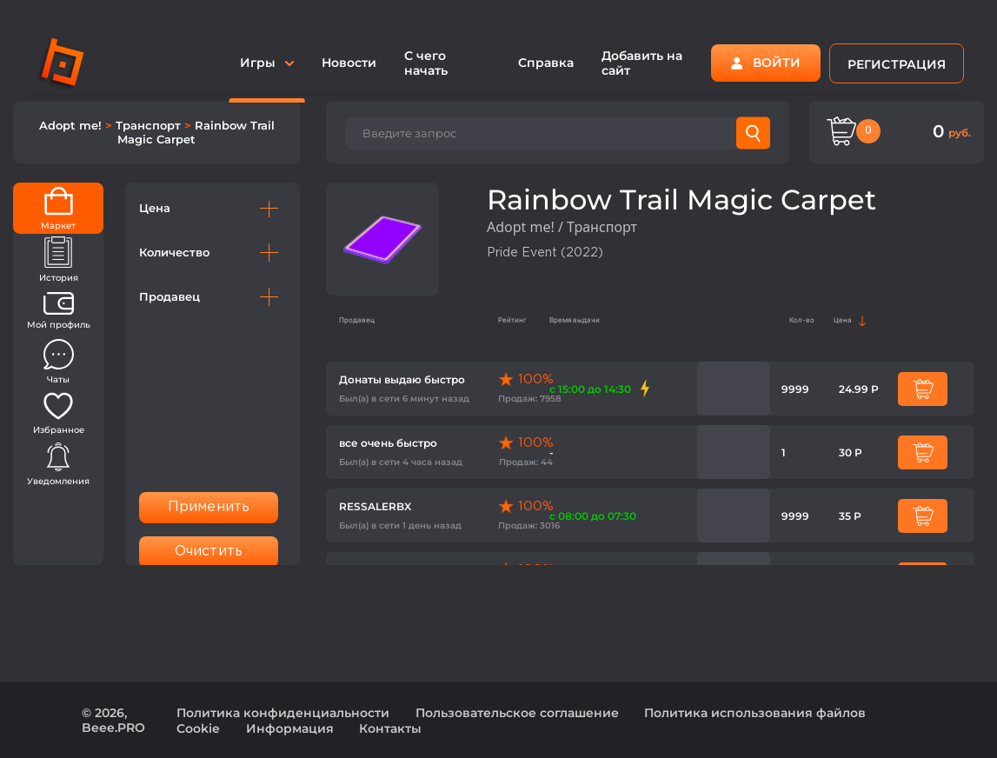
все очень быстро (388, 442)
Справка (546, 62)
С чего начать (426, 63)
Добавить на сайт (642, 63)
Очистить (209, 551)
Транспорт (150, 125)
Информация (290, 728)
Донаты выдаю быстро (402, 379)
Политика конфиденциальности (282, 713)
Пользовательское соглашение (517, 713)
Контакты (390, 728)
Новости (349, 62)
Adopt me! (72, 125)
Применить (208, 507)
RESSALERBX (375, 506)
